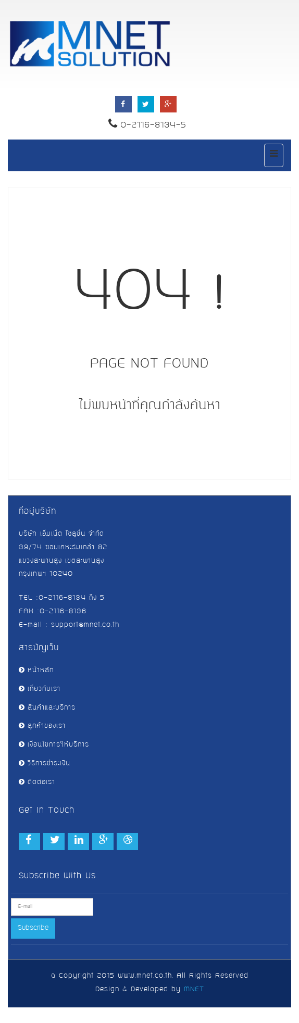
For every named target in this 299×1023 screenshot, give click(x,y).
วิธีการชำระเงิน (44, 763)
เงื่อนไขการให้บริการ (54, 745)
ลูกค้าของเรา (42, 726)
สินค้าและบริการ (47, 708)
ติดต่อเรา (37, 782)
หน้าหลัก (36, 670)
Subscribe (33, 928)
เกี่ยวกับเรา (39, 689)
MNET (194, 989)
